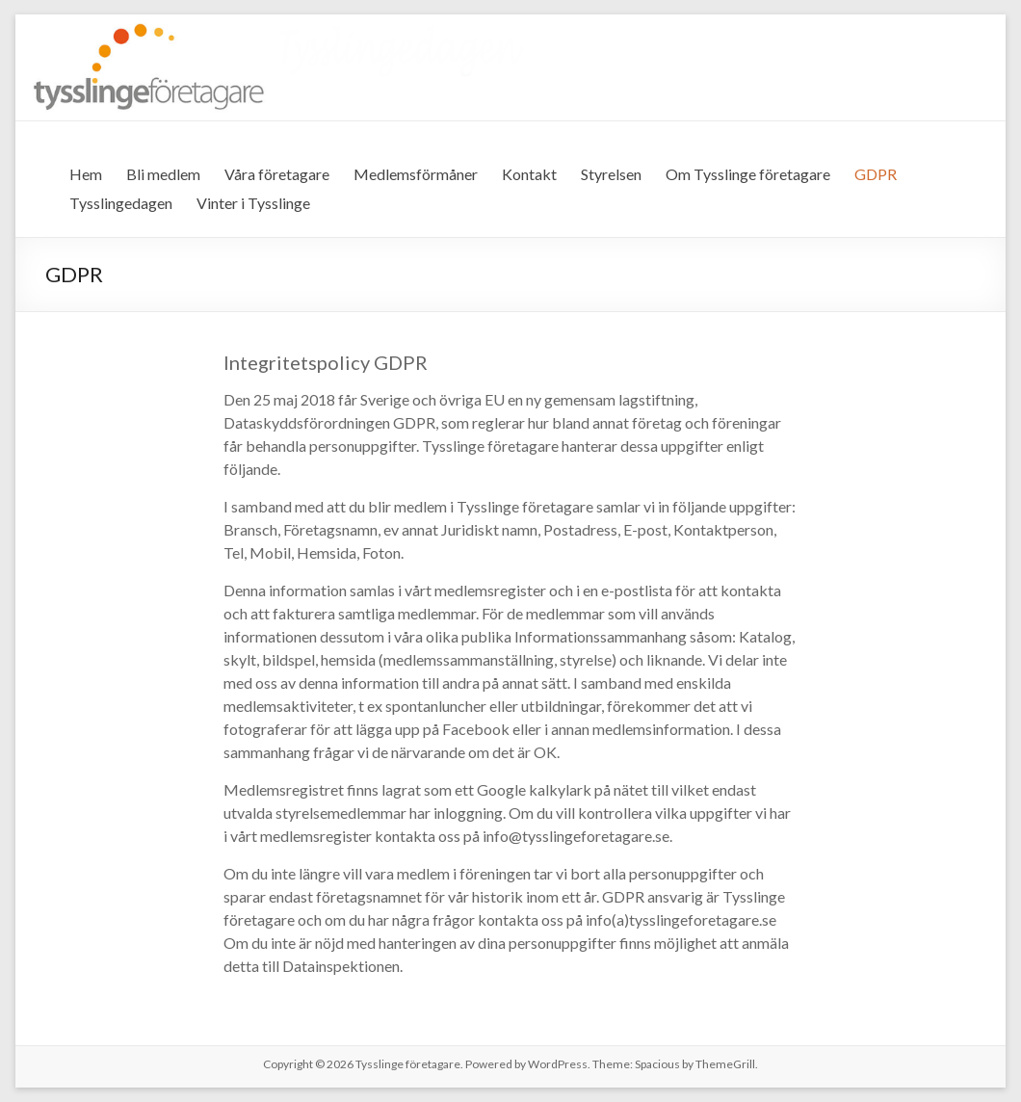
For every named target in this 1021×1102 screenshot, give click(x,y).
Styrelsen (611, 174)
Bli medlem (163, 174)
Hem (85, 174)
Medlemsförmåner (415, 174)
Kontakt (529, 174)
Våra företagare (276, 174)
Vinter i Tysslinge (253, 203)
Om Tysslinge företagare (748, 174)
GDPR (875, 174)
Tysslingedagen (120, 203)
